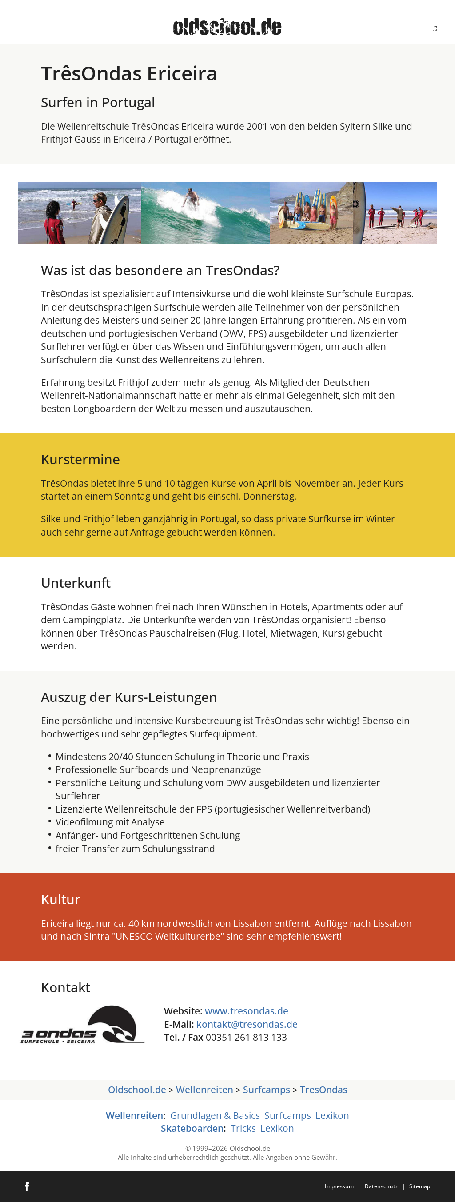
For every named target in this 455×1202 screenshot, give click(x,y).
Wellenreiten (204, 1089)
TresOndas (323, 1089)
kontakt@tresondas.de (247, 1024)
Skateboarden (192, 1128)
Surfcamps (266, 1089)
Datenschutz (381, 1186)
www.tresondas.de (246, 1010)
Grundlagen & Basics (215, 1115)
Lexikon (332, 1115)
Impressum (339, 1186)
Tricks (243, 1128)
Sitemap (419, 1186)
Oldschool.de (137, 1089)
